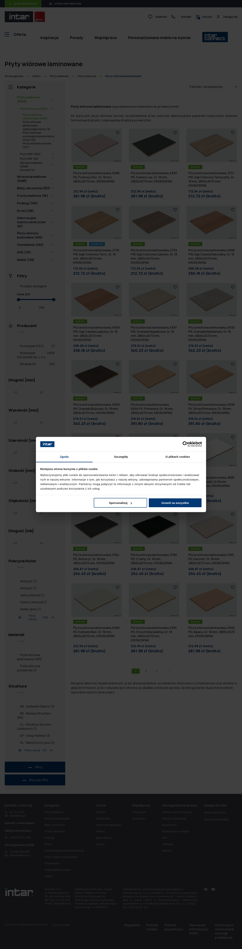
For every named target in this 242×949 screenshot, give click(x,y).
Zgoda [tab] (64, 456)
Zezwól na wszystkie (175, 502)
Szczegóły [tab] (121, 456)
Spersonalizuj (120, 502)
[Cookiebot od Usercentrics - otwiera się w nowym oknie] (185, 444)
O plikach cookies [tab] (177, 456)
